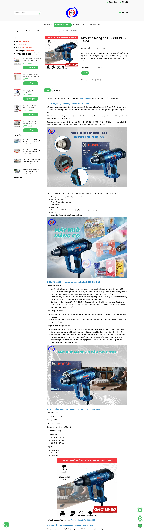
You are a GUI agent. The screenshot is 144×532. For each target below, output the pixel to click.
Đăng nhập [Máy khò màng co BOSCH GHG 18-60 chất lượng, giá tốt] (112, 2)
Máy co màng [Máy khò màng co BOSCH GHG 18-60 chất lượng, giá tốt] (42, 31)
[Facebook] (89, 80)
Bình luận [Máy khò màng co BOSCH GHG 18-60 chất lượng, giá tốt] (58, 90)
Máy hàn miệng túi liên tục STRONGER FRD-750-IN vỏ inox (32, 60)
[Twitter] (92, 80)
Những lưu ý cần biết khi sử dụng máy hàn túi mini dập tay (31, 171)
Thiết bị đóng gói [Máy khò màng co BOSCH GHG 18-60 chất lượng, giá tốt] (62, 25)
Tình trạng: (85, 67)
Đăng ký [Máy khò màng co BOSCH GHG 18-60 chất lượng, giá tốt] (123, 2)
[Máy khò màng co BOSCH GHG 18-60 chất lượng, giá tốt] (98, 80)
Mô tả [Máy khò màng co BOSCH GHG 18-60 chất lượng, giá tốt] (47, 90)
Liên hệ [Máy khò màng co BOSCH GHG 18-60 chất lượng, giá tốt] (85, 73)
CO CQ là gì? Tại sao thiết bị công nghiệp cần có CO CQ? (32, 161)
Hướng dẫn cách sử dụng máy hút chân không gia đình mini (31, 151)
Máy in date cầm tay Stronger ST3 (29, 91)
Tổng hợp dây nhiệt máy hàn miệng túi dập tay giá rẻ (31, 76)
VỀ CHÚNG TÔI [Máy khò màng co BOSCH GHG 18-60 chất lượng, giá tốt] (95, 25)
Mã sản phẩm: (86, 48)
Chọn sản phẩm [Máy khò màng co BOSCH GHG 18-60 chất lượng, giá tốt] (30, 67)
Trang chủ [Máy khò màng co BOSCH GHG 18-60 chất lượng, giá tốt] (48, 25)
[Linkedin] (95, 80)
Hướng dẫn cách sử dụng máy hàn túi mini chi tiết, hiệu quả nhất (31, 142)
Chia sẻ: (84, 80)
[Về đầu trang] (140, 526)
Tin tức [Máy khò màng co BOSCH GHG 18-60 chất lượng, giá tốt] (76, 25)
